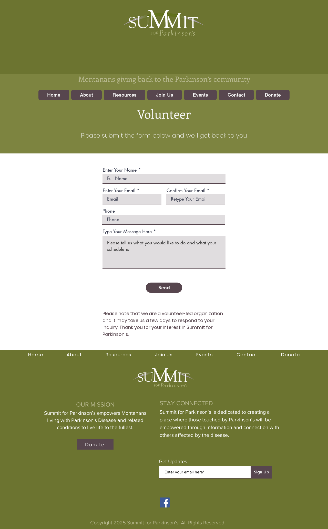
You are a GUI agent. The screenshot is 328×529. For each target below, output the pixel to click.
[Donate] (95, 444)
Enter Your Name (120, 170)
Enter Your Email (119, 190)
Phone (108, 211)
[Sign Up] (261, 472)
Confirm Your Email (186, 190)
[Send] (164, 288)
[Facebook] (165, 502)
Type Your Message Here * (129, 231)
